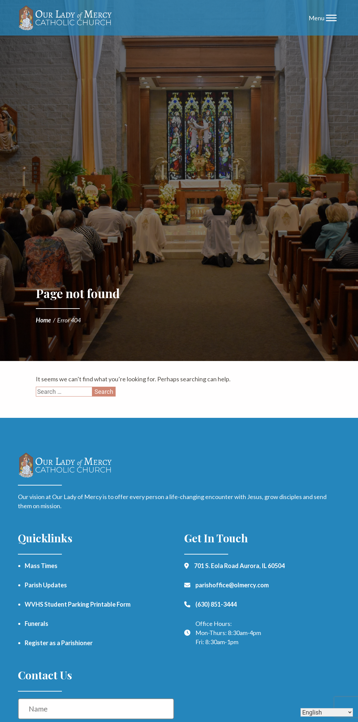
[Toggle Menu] (331, 18)
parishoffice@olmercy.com (232, 585)
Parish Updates (46, 585)
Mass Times (41, 565)
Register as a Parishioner (59, 643)
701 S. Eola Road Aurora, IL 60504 (239, 565)
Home (43, 320)
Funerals (36, 623)
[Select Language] (327, 712)
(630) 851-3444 (216, 604)
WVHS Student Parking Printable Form (77, 604)
